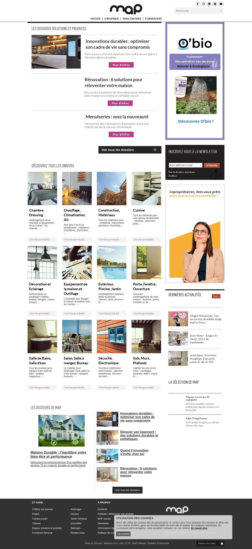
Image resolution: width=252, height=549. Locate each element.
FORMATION (153, 19)
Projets (35, 514)
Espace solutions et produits (47, 528)
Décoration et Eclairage (40, 286)
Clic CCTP (125, 543)
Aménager (76, 509)
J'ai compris (123, 533)
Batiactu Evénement (158, 543)
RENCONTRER (134, 19)
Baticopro (76, 528)
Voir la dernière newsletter (181, 172)
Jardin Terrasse (79, 518)
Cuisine (139, 210)
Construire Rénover (42, 533)
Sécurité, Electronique (108, 360)
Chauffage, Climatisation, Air (75, 215)
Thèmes (36, 523)
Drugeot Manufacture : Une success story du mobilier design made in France (205, 319)
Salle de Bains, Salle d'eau (40, 360)
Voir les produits (40, 239)
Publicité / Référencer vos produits (116, 514)
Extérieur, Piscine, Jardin (109, 286)
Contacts (102, 509)
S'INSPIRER (113, 19)
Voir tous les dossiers (117, 150)
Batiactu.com (111, 543)
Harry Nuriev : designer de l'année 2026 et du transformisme (203, 339)
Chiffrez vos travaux (42, 509)
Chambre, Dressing (36, 212)
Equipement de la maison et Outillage (75, 289)
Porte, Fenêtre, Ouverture (145, 286)
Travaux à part (39, 518)
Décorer (75, 514)
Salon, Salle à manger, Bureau (76, 360)
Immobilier (76, 523)
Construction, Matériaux (109, 212)
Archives (172, 175)
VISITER (97, 19)
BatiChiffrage (139, 543)
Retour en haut (207, 543)
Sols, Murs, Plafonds (141, 360)
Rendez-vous (78, 533)
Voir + (216, 296)
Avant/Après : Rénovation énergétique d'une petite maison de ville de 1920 (203, 359)
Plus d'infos (121, 64)
